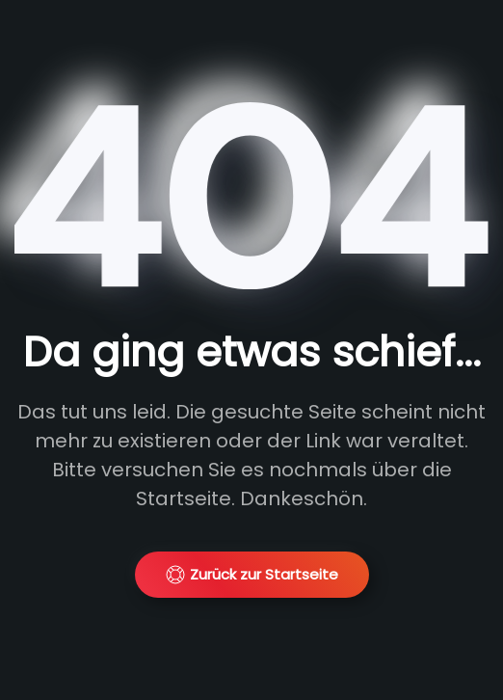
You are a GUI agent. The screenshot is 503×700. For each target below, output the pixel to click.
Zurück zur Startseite (252, 574)
